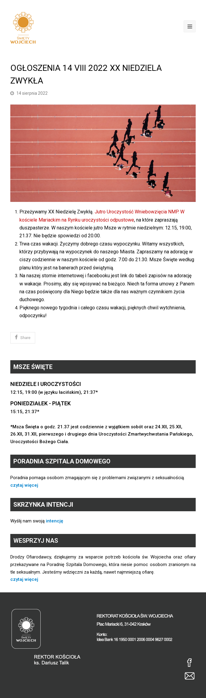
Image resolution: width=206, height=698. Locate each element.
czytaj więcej (24, 485)
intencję (54, 521)
